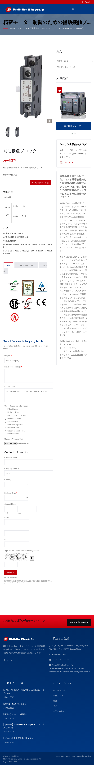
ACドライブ (70, 344)
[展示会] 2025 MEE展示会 (14, 708)
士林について (59, 699)
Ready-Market (85, 760)
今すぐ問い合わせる (41, 183)
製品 (55, 704)
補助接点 (80, 28)
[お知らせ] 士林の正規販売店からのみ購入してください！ (23, 695)
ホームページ (59, 694)
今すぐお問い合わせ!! (79, 623)
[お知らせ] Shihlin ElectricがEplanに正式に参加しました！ (23, 729)
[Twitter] (8, 660)
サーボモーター (66, 351)
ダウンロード (67, 162)
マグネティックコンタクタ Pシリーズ (57, 28)
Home (12, 28)
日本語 (87, 2)
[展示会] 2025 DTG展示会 (14, 718)
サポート (57, 710)
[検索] (73, 9)
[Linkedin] (11, 660)
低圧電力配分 (34, 28)
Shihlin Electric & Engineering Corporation (21, 762)
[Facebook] (4, 660)
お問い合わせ (77, 355)
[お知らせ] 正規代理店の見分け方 (17, 742)
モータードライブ (67, 348)
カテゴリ (22, 28)
